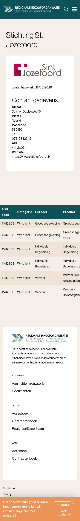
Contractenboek (24, 421)
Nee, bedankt (64, 514)
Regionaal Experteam (28, 428)
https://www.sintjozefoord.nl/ (31, 156)
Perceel (41, 212)
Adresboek (20, 413)
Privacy (7, 494)
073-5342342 (21, 138)
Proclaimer (9, 488)
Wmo (15, 443)
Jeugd (16, 405)
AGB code (5, 212)
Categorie (24, 212)
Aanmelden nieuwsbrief (29, 383)
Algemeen (18, 375)
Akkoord (62, 507)
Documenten (21, 391)
